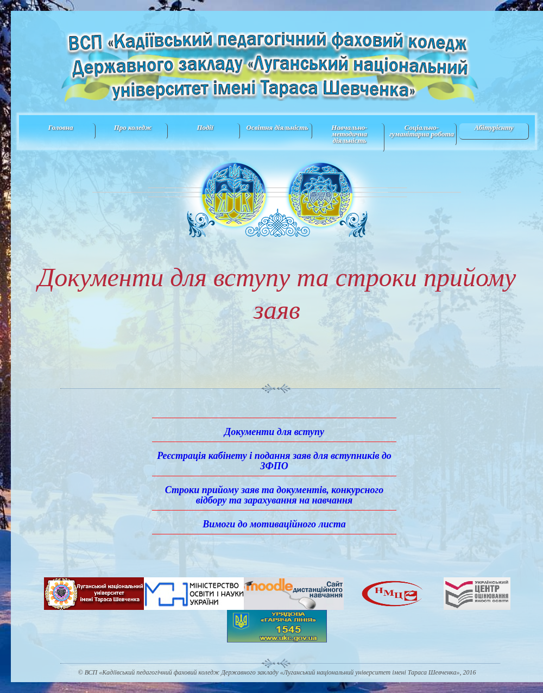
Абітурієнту (493, 127)
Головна (60, 127)
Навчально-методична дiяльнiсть (349, 133)
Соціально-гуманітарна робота (421, 130)
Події (205, 127)
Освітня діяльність (277, 127)
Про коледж (133, 127)
